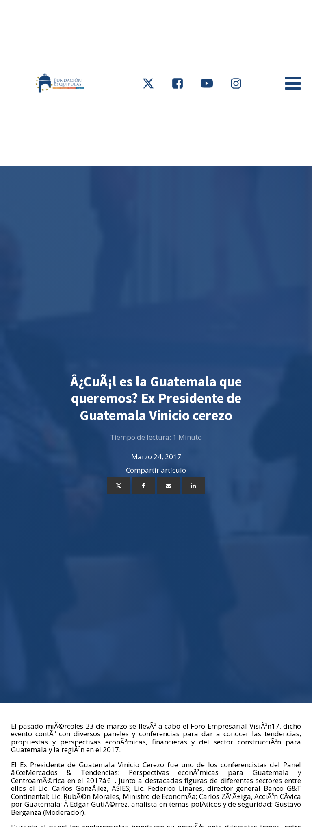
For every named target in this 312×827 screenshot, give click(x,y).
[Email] (168, 485)
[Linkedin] (193, 485)
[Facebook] (143, 485)
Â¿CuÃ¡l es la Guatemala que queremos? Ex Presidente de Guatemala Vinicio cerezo (156, 398)
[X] (118, 485)
